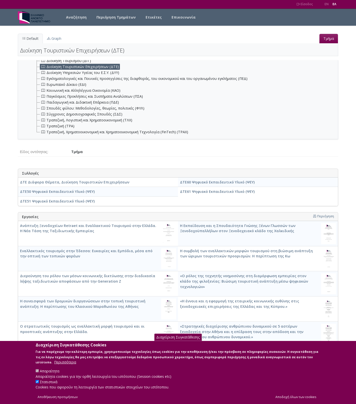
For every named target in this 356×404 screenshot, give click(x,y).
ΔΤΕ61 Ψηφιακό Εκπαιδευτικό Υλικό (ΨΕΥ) (217, 191)
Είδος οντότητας (33, 151)
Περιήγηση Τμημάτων (116, 17)
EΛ (334, 4)
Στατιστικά (48, 386)
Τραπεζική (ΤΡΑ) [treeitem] (57, 126)
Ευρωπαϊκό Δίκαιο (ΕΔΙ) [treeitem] (63, 85)
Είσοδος (305, 4)
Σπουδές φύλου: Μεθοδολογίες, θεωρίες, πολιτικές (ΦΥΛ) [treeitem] (92, 108)
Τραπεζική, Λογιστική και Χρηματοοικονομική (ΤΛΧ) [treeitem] (86, 120)
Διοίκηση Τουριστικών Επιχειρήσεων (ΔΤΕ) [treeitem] (79, 67)
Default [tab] (30, 38)
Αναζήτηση (76, 17)
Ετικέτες (154, 17)
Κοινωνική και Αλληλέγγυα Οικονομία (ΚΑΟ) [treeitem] (80, 90)
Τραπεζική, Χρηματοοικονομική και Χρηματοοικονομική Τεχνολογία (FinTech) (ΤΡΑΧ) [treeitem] (114, 132)
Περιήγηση (323, 216)
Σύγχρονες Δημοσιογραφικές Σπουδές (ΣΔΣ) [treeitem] (81, 114)
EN (327, 4)
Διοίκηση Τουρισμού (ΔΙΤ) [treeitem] (65, 61)
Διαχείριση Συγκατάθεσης (178, 341)
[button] (314, 216)
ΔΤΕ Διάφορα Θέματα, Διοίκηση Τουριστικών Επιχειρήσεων (74, 182)
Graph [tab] (54, 38)
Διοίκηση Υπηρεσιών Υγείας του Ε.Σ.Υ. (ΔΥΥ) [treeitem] (79, 73)
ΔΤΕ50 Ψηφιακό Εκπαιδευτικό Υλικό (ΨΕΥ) (57, 191)
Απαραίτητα (49, 375)
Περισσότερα (65, 366)
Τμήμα (328, 38)
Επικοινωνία (184, 17)
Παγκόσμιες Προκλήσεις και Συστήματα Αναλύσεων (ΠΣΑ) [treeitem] (91, 96)
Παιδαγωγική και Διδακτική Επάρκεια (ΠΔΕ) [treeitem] (79, 102)
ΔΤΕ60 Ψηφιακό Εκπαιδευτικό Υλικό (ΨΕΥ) (217, 182)
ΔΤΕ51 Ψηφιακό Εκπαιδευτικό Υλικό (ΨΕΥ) (57, 201)
